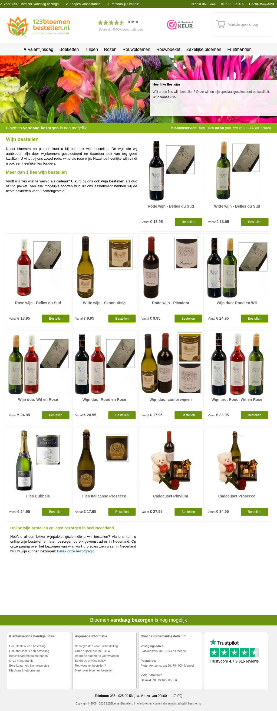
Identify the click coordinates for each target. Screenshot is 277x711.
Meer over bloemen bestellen (94, 670)
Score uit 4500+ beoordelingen (121, 29)
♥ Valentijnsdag (36, 49)
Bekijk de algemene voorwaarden (97, 655)
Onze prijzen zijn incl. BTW (92, 651)
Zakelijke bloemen (203, 49)
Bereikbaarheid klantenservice (29, 665)
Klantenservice (204, 3)
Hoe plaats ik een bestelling (27, 646)
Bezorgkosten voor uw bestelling (96, 646)
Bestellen (188, 222)
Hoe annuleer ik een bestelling (29, 651)
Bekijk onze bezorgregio (76, 551)
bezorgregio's (232, 3)
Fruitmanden (239, 49)
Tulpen (91, 49)
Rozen (110, 49)
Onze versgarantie (21, 660)
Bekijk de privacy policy (90, 660)
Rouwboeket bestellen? (90, 665)
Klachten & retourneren (24, 670)
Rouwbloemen (136, 49)
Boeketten (69, 49)
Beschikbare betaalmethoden (28, 655)
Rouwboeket (168, 49)
